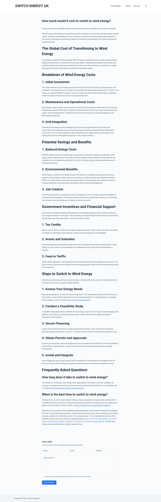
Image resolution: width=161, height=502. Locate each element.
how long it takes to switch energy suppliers (68, 388)
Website (99, 451)
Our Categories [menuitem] (117, 6)
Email (72, 450)
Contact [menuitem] (128, 6)
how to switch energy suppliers (79, 300)
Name (46, 450)
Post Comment (49, 482)
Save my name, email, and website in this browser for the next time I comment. (68, 476)
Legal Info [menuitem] (138, 6)
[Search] (146, 6)
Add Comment (49, 458)
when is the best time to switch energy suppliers (92, 405)
